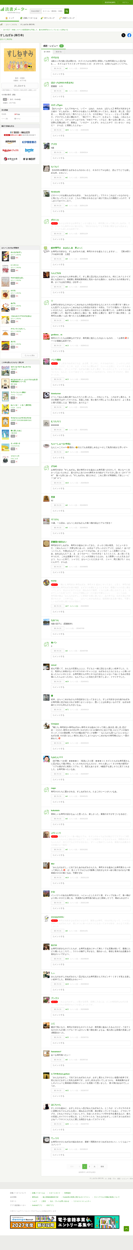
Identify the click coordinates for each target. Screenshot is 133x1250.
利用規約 (67, 1193)
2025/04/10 (84, 287)
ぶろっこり (56, 833)
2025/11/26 (84, 205)
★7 (66, 407)
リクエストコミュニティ (82, 1201)
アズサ (54, 144)
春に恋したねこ (16, 431)
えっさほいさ (15, 443)
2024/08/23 (84, 505)
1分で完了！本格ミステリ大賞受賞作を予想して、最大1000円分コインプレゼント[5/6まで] (35, 30)
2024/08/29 (85, 483)
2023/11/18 (85, 877)
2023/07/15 (84, 1059)
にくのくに (15, 265)
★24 (67, 681)
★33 (67, 743)
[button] (66, 11)
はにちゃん (56, 1105)
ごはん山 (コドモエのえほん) (21, 316)
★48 (67, 1124)
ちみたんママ (57, 757)
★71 (67, 710)
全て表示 (47, 52)
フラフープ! (15, 456)
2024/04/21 (85, 681)
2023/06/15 (84, 1149)
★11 (67, 774)
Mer (53, 864)
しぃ (53, 973)
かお (53, 892)
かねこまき (14, 458)
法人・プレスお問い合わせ (59, 1201)
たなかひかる (15, 446)
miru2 (53, 665)
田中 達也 (14, 384)
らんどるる (56, 273)
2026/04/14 (84, 68)
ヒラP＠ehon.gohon (60, 1074)
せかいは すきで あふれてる (21, 367)
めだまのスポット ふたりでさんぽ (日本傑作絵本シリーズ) (24, 381)
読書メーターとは (38, 1193)
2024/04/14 (85, 709)
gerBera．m (56, 334)
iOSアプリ (50, 1205)
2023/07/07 (85, 1090)
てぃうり (55, 1138)
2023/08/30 (85, 959)
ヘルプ (34, 1201)
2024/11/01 (84, 407)
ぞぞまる (55, 57)
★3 (66, 206)
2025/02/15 (85, 320)
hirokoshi (55, 192)
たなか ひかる (16, 407)
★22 (67, 1009)
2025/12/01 (84, 177)
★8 (66, 528)
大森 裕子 (14, 369)
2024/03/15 (85, 743)
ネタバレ (59, 52)
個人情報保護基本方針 (51, 1197)
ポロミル (55, 220)
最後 (102, 1166)
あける (13, 342)
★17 (67, 452)
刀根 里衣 (14, 433)
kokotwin (55, 810)
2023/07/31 (85, 1037)
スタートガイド (54, 1193)
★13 (67, 345)
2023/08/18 (85, 984)
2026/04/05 (85, 130)
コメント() (73, 68)
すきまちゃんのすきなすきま (21, 418)
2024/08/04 (85, 606)
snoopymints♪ (57, 917)
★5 (66, 234)
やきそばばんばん (17, 278)
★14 (67, 878)
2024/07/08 (84, 651)
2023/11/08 (85, 903)
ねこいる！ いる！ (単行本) (21, 405)
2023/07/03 (85, 1124)
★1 (66, 91)
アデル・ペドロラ (16, 395)
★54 (67, 130)
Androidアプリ (37, 1205)
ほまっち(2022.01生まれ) (62, 82)
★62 (67, 320)
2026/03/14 (84, 152)
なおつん (55, 620)
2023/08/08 (85, 1009)
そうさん (55, 519)
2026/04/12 (84, 91)
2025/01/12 (85, 345)
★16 (67, 483)
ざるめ (54, 466)
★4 (66, 796)
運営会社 (35, 1197)
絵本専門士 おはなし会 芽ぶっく (68, 248)
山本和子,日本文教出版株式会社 (21, 420)
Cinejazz (55, 724)
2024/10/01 (84, 429)
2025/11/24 (84, 233)
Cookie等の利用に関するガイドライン (76, 1197)
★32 (67, 1090)
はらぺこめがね (11, 24)
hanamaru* (56, 1051)
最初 (72, 1166)
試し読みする (19, 86)
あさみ (54, 945)
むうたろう (56, 421)
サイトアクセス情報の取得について (107, 1197)
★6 (66, 430)
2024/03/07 (85, 774)
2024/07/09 (80, 628)
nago (53, 788)
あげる (13, 303)
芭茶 (53, 497)
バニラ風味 (56, 360)
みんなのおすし (16, 252)
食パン (54, 642)
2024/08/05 (84, 567)
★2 (66, 68)
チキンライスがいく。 (19, 329)
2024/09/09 (85, 452)
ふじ (53, 1023)
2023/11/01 (84, 931)
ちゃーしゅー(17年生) (60, 444)
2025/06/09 (84, 259)
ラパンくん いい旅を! (18, 392)
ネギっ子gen (57, 105)
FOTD (53, 581)
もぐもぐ (55, 166)
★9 (66, 259)
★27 (67, 606)
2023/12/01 (84, 849)
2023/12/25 (84, 819)
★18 (67, 984)
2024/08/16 (84, 527)
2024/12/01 (85, 379)
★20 (67, 1037)
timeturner (56, 393)
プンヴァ (55, 998)
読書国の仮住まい (59, 542)
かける (13, 290)
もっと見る (30, 355)
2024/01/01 (84, 796)
